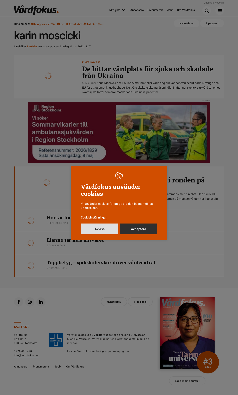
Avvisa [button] (100, 229)
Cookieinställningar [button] (94, 217)
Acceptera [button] (138, 229)
